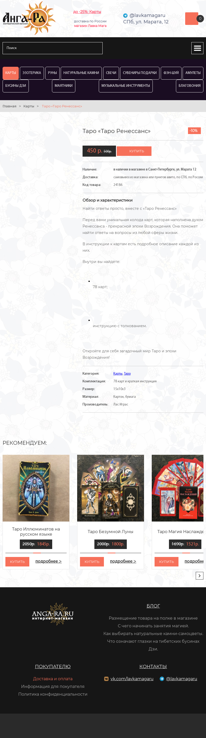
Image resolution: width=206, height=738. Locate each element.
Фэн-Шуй (171, 73)
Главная (9, 106)
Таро (127, 373)
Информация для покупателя (53, 686)
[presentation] (199, 576)
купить (136, 151)
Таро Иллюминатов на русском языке (36, 532)
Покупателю (53, 666)
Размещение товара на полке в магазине (153, 618)
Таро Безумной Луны (110, 531)
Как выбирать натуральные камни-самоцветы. (153, 633)
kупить (17, 562)
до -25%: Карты (87, 12)
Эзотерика (32, 73)
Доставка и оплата (53, 678)
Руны (52, 73)
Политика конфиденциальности (52, 694)
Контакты (153, 666)
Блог (153, 606)
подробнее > (48, 561)
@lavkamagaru (181, 678)
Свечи (111, 73)
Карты (10, 73)
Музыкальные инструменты (126, 86)
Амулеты (193, 73)
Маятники (64, 86)
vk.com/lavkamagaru (132, 678)
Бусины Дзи (15, 86)
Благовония (190, 86)
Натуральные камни (81, 73)
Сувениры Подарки (140, 73)
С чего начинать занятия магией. (153, 625)
